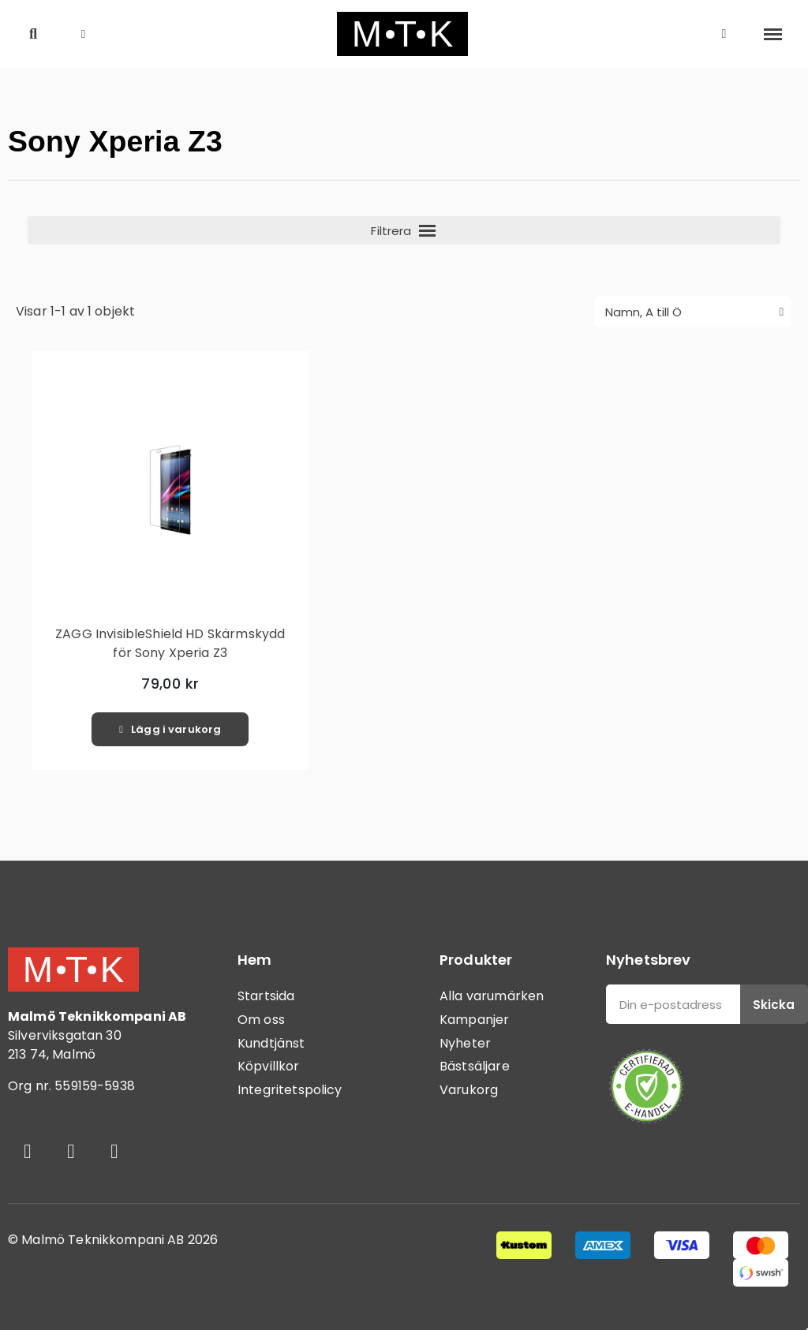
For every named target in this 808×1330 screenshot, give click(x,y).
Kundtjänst (271, 1043)
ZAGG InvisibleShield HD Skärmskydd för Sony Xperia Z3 (170, 643)
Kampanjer (474, 1020)
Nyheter (465, 1043)
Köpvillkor (269, 1066)
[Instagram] (71, 1151)
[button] (34, 34)
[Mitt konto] (724, 33)
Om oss (261, 1020)
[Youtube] (114, 1151)
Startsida (266, 996)
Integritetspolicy (290, 1090)
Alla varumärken (492, 996)
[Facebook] (27, 1151)
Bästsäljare (475, 1066)
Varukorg (469, 1090)
